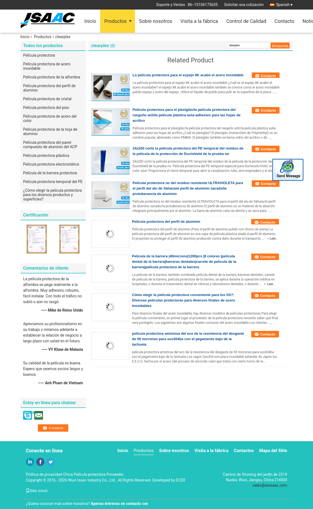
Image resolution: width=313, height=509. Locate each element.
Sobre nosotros (155, 21)
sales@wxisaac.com (270, 485)
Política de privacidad (44, 474)
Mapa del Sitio (273, 450)
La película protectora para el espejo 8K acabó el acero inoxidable (188, 75)
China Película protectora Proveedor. (94, 474)
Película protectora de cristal (47, 99)
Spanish (284, 4)
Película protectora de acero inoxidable (46, 66)
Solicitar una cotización (244, 4)
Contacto (284, 21)
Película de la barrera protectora (50, 173)
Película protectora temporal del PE (52, 181)
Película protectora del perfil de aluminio (49, 88)
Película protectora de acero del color (49, 118)
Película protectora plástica (46, 155)
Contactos (244, 450)
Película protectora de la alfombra (51, 77)
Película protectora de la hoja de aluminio (50, 131)
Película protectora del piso (46, 107)
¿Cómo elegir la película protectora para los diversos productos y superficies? (52, 194)
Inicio (90, 21)
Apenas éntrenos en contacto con (119, 503)
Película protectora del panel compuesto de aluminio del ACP (50, 144)
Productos (115, 21)
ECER (180, 480)
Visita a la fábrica (199, 21)
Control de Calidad (246, 21)
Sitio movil (36, 491)
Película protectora (39, 55)
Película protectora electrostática (51, 164)
